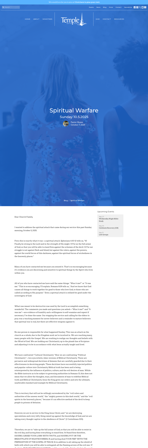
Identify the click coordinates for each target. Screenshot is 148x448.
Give (98, 19)
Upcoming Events (105, 212)
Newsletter (128, 7)
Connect (118, 7)
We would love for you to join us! (74, 2)
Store (111, 7)
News (98, 7)
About (36, 19)
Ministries (47, 19)
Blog (104, 7)
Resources (119, 19)
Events (91, 7)
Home (27, 19)
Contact (107, 19)
